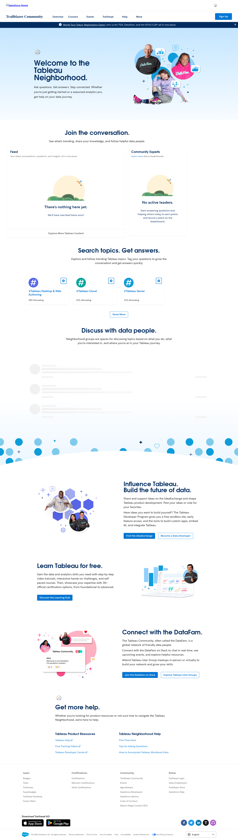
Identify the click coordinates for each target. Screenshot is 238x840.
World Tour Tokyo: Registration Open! (84, 24)
